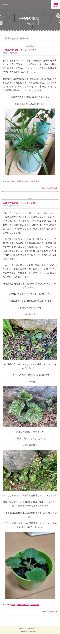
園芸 (13, 181)
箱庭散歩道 (34, 181)
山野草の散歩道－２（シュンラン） (20, 50)
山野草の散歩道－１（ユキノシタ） (20, 202)
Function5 (31, 631)
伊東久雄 (53, 188)
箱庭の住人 (5, 4)
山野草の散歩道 (23, 181)
